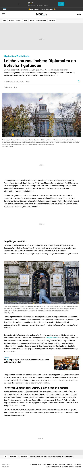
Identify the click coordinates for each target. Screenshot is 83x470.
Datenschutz (50, 464)
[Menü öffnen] (3, 14)
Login (79, 14)
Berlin (4, 20)
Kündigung (69, 464)
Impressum (78, 466)
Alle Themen (52, 20)
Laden (61, 4)
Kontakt (71, 466)
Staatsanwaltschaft (41, 20)
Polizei (25, 20)
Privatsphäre (33, 464)
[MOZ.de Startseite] (41, 14)
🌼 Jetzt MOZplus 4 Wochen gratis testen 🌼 (41, 9)
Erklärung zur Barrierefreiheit (53, 466)
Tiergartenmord (51, 338)
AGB (45, 464)
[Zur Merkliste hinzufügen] (78, 81)
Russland (11, 20)
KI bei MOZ (65, 466)
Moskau (32, 20)
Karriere (40, 464)
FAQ (56, 464)
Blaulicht (18, 20)
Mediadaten (62, 464)
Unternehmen (77, 464)
